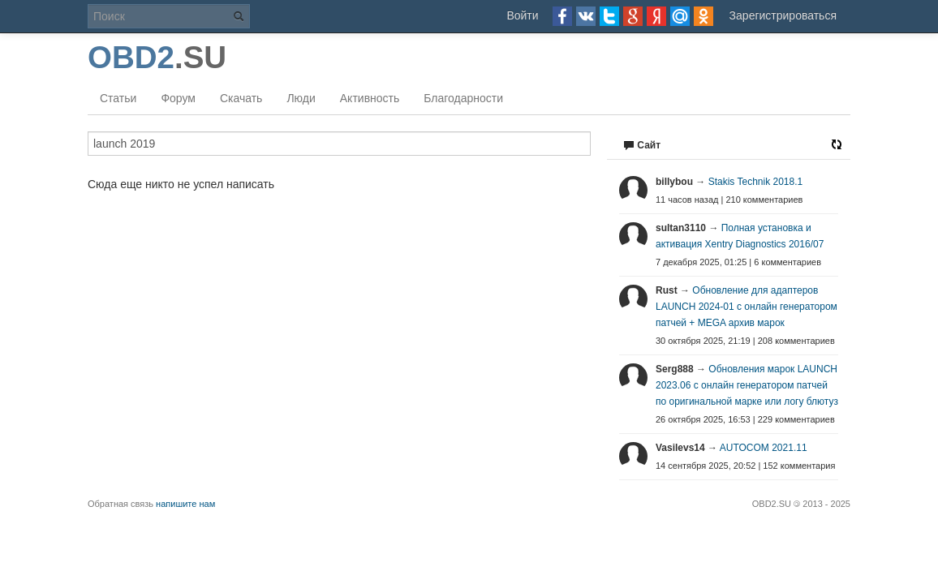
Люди (300, 98)
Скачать (241, 98)
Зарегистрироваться (783, 15)
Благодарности (463, 98)
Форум (178, 98)
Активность (370, 98)
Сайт (641, 145)
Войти (522, 15)
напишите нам (185, 504)
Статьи (118, 98)
